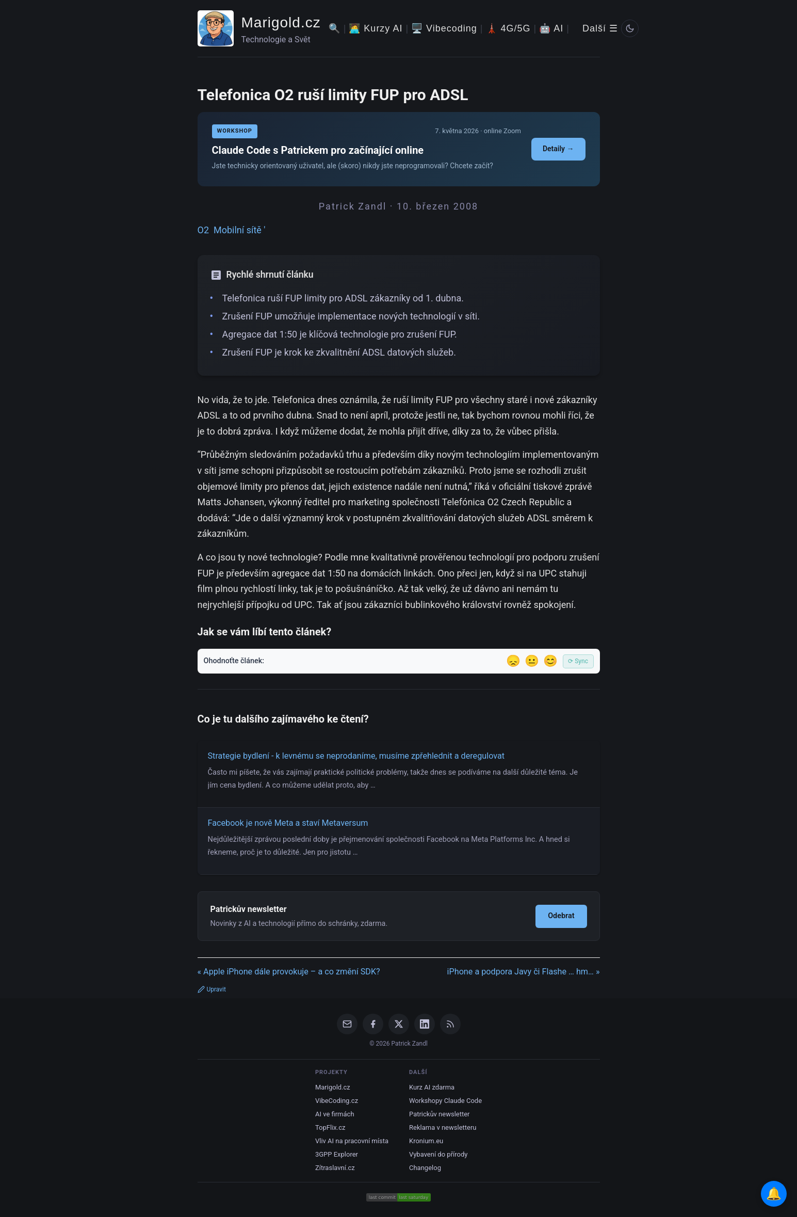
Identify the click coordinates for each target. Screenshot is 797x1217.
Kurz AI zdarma (431, 1087)
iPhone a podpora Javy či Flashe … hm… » (523, 971)
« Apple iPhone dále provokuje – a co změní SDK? (289, 971)
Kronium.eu (426, 1141)
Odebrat (561, 915)
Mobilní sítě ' (240, 230)
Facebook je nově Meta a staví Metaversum (288, 823)
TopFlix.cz (330, 1127)
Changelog (425, 1168)
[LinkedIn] (424, 1024)
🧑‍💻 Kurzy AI (375, 28)
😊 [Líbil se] (550, 660)
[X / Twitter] (398, 1024)
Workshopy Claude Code (445, 1100)
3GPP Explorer (336, 1154)
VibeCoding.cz (336, 1100)
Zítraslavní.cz (335, 1168)
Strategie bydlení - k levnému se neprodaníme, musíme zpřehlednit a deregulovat (356, 756)
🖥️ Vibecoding (444, 28)
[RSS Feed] (450, 1024)
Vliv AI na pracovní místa (351, 1141)
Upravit (212, 989)
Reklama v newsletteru (443, 1127)
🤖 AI (551, 28)
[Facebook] (373, 1024)
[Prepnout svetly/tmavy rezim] (630, 28)
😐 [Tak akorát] (532, 660)
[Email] (347, 1024)
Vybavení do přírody (438, 1154)
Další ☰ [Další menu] (600, 28)
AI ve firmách (334, 1114)
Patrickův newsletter (439, 1114)
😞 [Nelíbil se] (513, 660)
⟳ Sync (578, 661)
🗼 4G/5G (508, 28)
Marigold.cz (281, 22)
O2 (203, 230)
